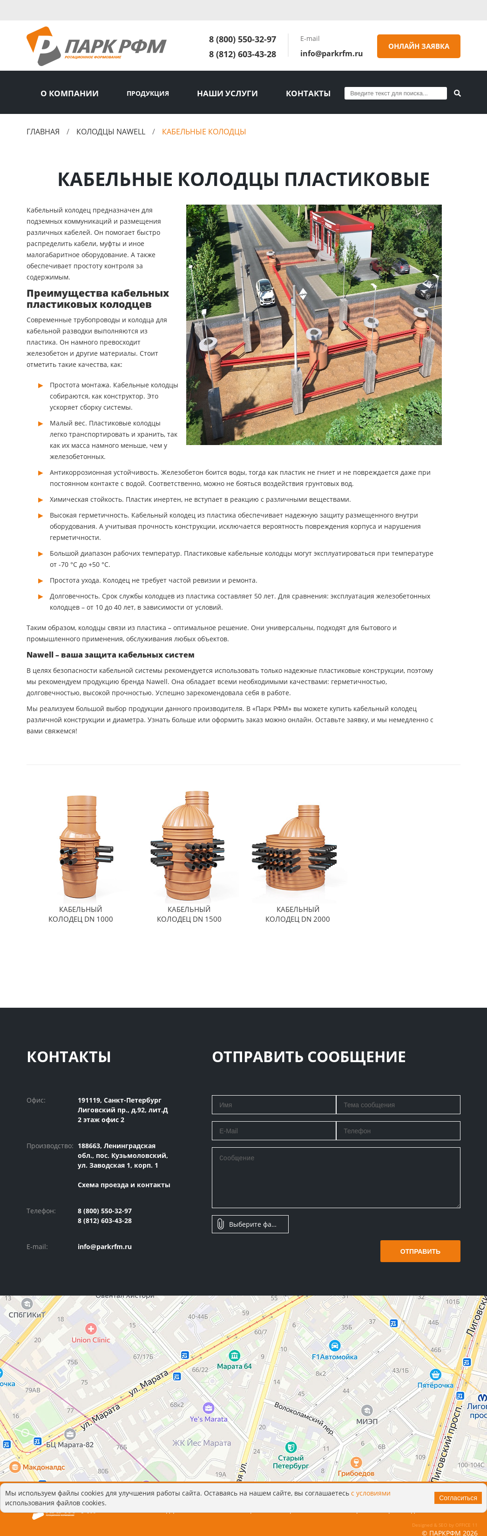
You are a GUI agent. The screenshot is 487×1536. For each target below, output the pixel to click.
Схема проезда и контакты (124, 1182)
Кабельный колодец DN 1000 (80, 912)
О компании (64, 92)
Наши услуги (212, 92)
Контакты (283, 92)
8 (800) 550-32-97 (242, 39)
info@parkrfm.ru (331, 53)
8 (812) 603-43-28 (242, 54)
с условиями (371, 1493)
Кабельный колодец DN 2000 (297, 912)
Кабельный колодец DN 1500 (189, 912)
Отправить (420, 1249)
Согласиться (458, 1498)
